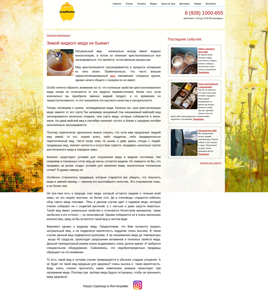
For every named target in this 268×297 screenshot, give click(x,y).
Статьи (129, 3)
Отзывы (141, 3)
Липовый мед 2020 (207, 131)
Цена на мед (168, 3)
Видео (153, 3)
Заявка (197, 3)
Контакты (211, 3)
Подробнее (203, 72)
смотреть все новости (210, 163)
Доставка (184, 3)
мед (112, 75)
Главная (117, 3)
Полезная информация (58, 35)
